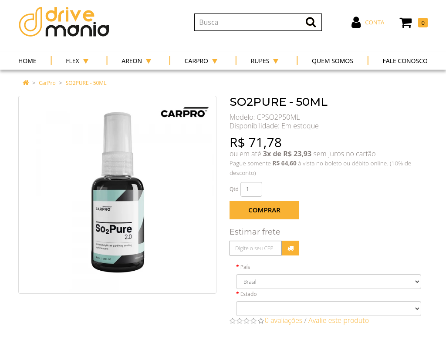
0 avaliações (284, 320)
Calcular (290, 248)
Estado (248, 294)
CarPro (47, 83)
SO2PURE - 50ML (86, 83)
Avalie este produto (338, 320)
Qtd (234, 189)
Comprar (264, 209)
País (245, 267)
